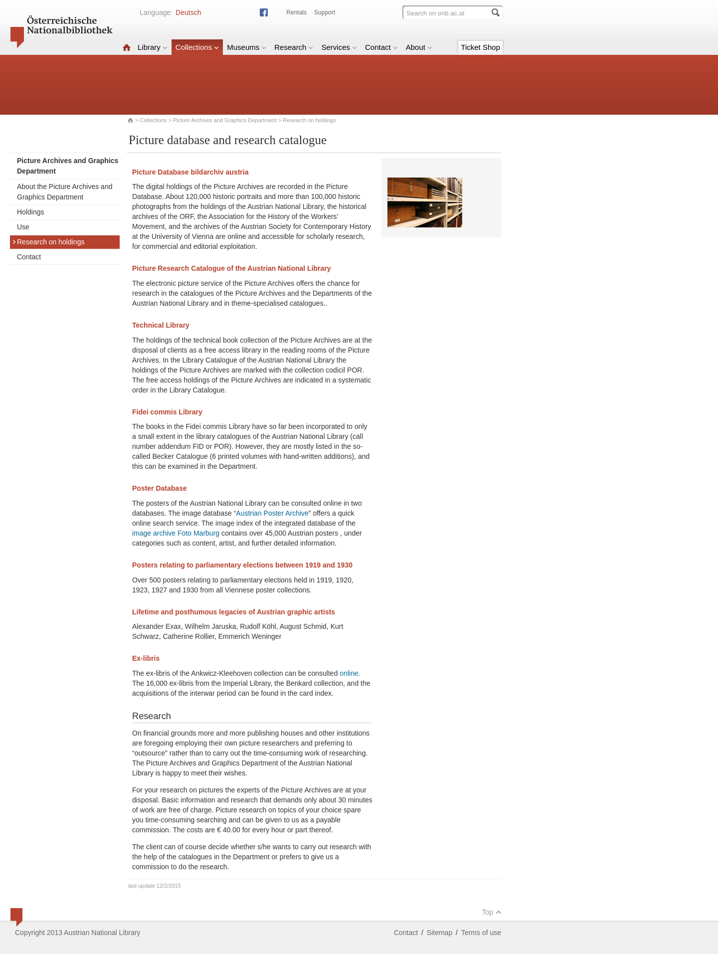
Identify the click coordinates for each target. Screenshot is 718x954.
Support (324, 12)
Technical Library (160, 325)
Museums (246, 47)
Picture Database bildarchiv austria (190, 172)
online (349, 673)
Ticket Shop (480, 47)
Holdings (30, 212)
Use (23, 227)
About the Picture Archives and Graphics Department (64, 192)
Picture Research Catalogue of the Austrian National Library (231, 268)
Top (492, 912)
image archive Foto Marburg (176, 533)
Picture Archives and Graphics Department (225, 120)
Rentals (296, 12)
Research (293, 47)
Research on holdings (48, 242)
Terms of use (481, 933)
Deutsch (188, 12)
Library (153, 47)
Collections (197, 47)
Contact (381, 47)
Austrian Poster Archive (272, 513)
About (419, 47)
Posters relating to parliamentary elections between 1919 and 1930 (242, 565)
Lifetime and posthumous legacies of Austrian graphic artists (233, 612)
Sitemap (439, 933)
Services (339, 47)
